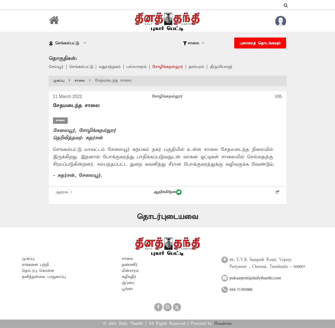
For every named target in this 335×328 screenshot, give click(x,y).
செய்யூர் (56, 67)
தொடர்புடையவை (167, 217)
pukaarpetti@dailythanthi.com (255, 278)
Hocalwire (223, 323)
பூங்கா (127, 289)
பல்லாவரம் (136, 67)
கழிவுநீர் (129, 277)
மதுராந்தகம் (110, 67)
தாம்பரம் (196, 67)
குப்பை (128, 283)
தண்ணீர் (130, 265)
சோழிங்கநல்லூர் (167, 67)
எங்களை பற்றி (35, 265)
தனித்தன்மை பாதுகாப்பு (44, 277)
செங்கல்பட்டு (81, 67)
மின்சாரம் (130, 271)
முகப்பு (61, 80)
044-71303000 (241, 289)
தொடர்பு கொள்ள (38, 271)
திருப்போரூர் (221, 67)
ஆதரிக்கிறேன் (167, 192)
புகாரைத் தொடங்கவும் (260, 43)
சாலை (83, 80)
